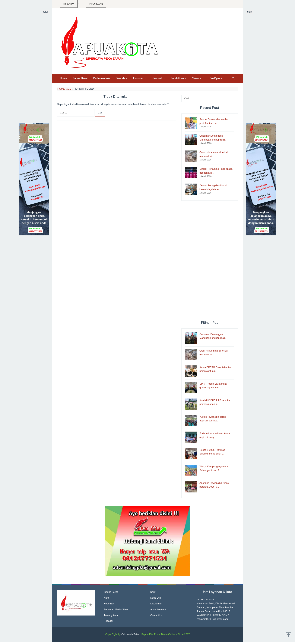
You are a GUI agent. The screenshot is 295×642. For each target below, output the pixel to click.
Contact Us (156, 615)
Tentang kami (111, 615)
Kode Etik (109, 603)
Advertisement (158, 609)
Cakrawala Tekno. (131, 634)
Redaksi (108, 620)
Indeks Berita (111, 592)
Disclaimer (156, 603)
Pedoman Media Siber (116, 609)
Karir (106, 597)
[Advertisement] (34, 66)
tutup (45, 12)
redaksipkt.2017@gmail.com (212, 619)
